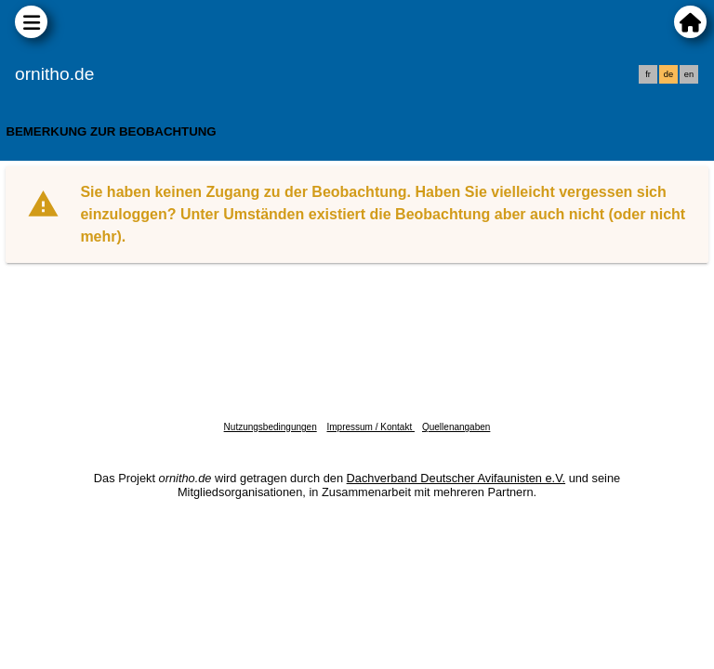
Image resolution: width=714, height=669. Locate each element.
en (689, 74)
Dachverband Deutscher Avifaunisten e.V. (456, 478)
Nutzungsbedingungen (270, 427)
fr (648, 74)
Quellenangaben (456, 427)
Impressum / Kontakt (370, 427)
